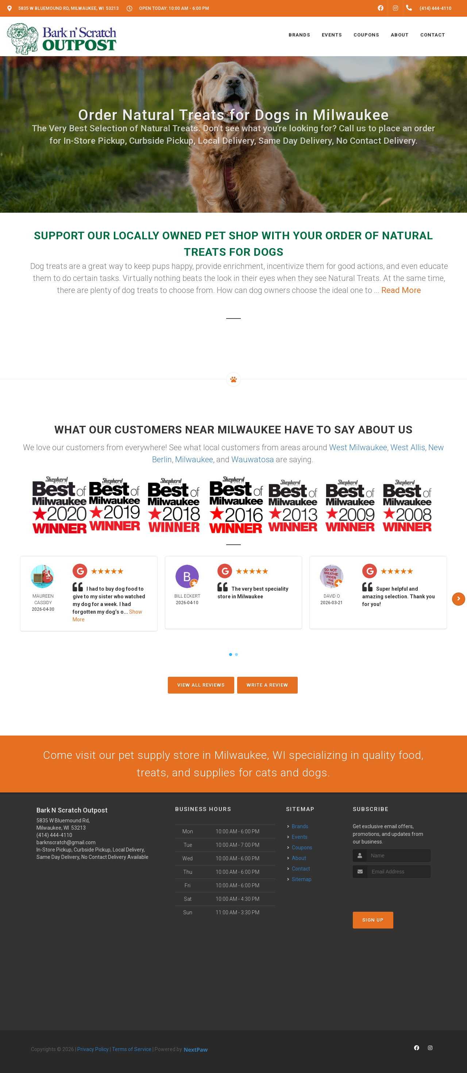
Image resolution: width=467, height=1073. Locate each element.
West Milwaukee (358, 447)
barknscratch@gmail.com (66, 842)
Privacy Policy (93, 1049)
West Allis (407, 447)
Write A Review (267, 685)
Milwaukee (194, 459)
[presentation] (392, 891)
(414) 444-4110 (54, 835)
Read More (401, 290)
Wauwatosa (252, 459)
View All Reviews (201, 685)
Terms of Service (131, 1049)
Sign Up (373, 920)
